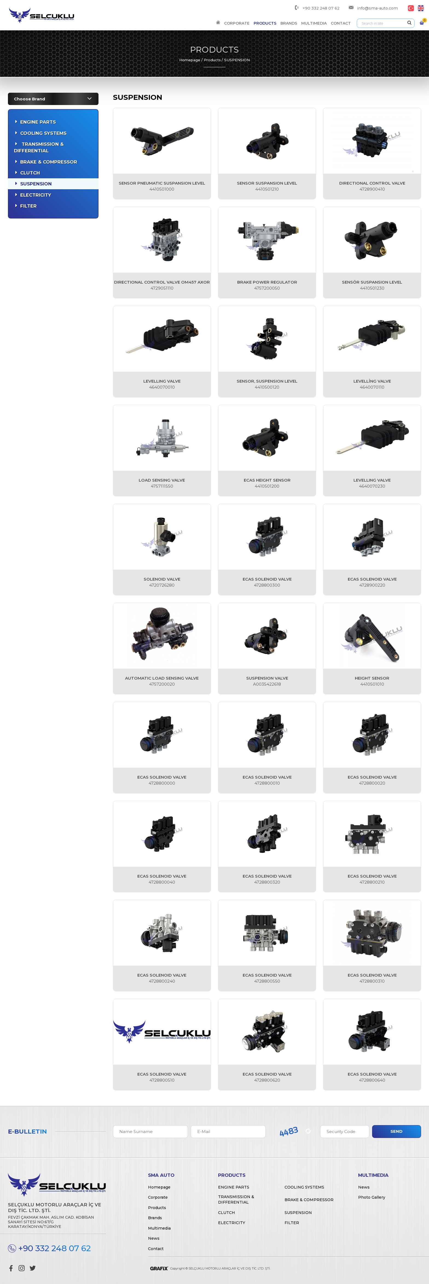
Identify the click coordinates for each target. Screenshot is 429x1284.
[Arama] (385, 23)
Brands (288, 23)
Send (396, 1131)
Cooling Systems (43, 133)
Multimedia (314, 23)
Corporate (237, 23)
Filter (28, 206)
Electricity (35, 195)
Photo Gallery (371, 1197)
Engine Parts (38, 122)
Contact (341, 23)
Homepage (189, 60)
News (154, 1238)
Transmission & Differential (39, 147)
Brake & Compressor (48, 162)
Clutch (30, 173)
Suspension (36, 184)
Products (265, 23)
